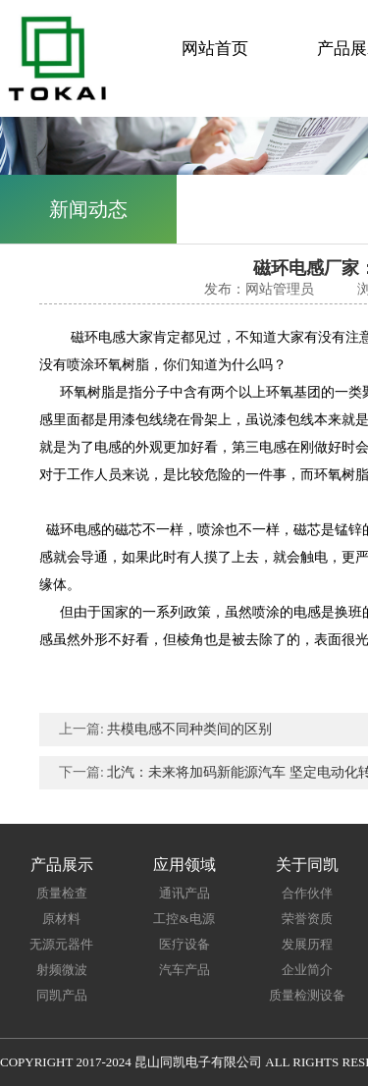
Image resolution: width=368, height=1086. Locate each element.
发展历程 (307, 944)
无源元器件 (61, 944)
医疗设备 (184, 944)
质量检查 (61, 893)
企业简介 (307, 969)
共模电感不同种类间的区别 (189, 729)
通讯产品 (184, 893)
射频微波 (61, 969)
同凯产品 (61, 995)
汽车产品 (184, 969)
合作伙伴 (307, 893)
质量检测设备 (307, 995)
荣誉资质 (307, 918)
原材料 (61, 918)
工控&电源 (183, 918)
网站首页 (215, 48)
